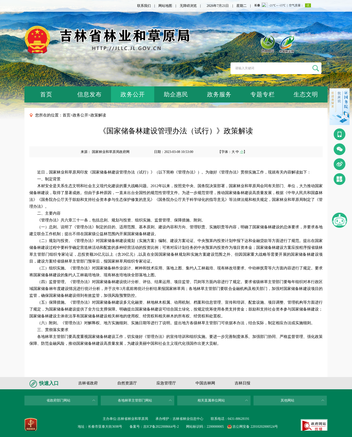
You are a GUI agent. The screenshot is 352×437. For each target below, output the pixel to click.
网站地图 (165, 6)
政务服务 (219, 94)
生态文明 (306, 94)
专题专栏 (262, 94)
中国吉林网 (205, 383)
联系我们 (144, 6)
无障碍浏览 (188, 6)
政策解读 (98, 115)
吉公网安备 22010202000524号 (255, 426)
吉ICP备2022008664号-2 (161, 426)
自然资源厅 (127, 383)
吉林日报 (242, 383)
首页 (46, 94)
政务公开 (133, 94)
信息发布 (89, 94)
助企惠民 (176, 94)
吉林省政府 (88, 383)
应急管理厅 (166, 383)
